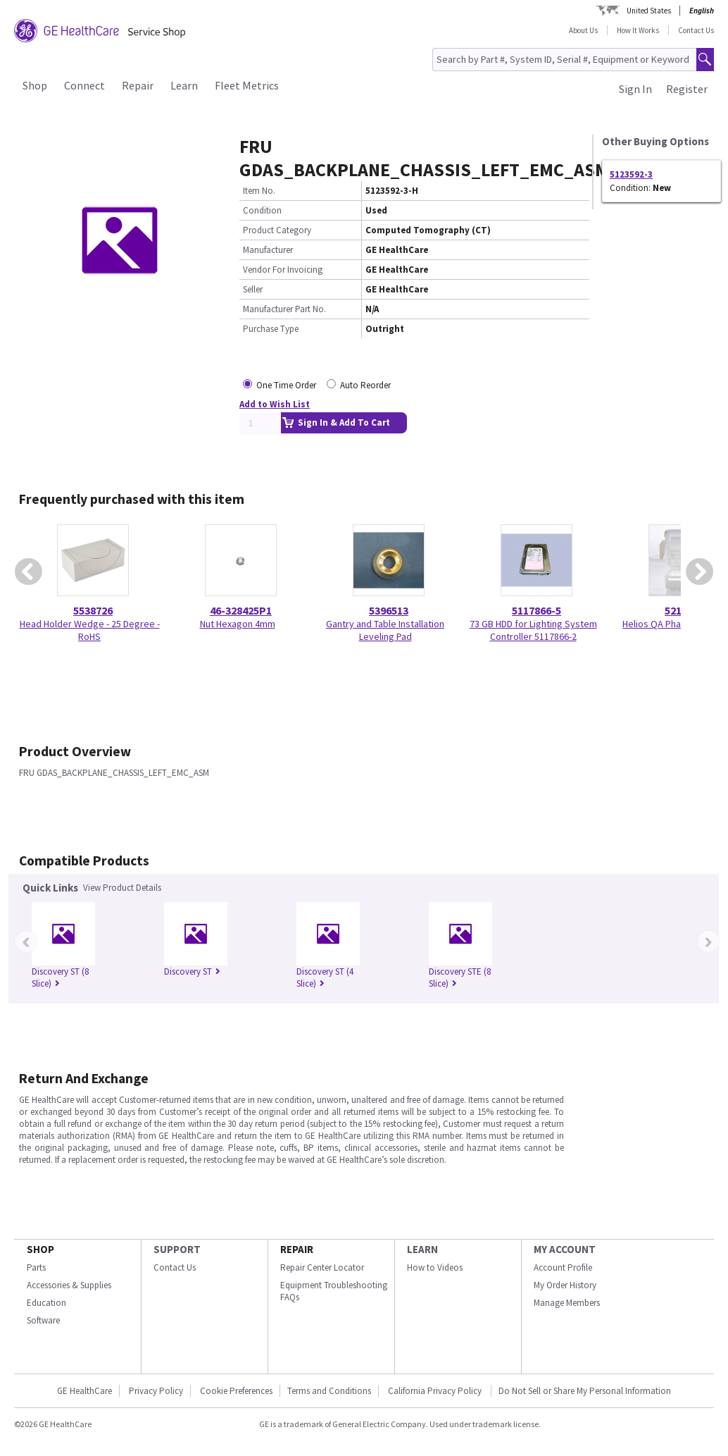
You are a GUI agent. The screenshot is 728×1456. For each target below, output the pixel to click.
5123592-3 (631, 174)
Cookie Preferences (236, 1391)
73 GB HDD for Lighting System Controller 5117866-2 (533, 630)
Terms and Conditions (329, 1391)
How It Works (638, 30)
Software (43, 1320)
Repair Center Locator (322, 1267)
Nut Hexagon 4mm (237, 623)
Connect (84, 85)
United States (649, 11)
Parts (36, 1267)
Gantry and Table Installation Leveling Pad (385, 630)
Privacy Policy (156, 1391)
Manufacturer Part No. (284, 309)
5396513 (388, 610)
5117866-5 (536, 610)
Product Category (277, 230)
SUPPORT (177, 1249)
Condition (262, 210)
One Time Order (286, 385)
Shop (35, 85)
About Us (583, 30)
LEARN (422, 1249)
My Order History (565, 1285)
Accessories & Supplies (69, 1285)
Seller (253, 289)
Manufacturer (268, 250)
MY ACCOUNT (565, 1249)
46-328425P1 (241, 610)
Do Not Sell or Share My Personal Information (584, 1391)
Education (46, 1303)
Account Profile (563, 1267)
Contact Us (696, 30)
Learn (184, 85)
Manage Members (567, 1303)
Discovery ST (192, 971)
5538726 (93, 610)
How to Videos (435, 1267)
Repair (137, 85)
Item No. (259, 191)
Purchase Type (271, 329)
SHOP (40, 1249)
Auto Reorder (365, 385)
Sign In (635, 89)
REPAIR (296, 1249)
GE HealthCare (84, 1391)
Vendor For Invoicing (282, 270)
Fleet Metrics (247, 85)
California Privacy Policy (436, 1391)
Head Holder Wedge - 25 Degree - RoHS (90, 630)
